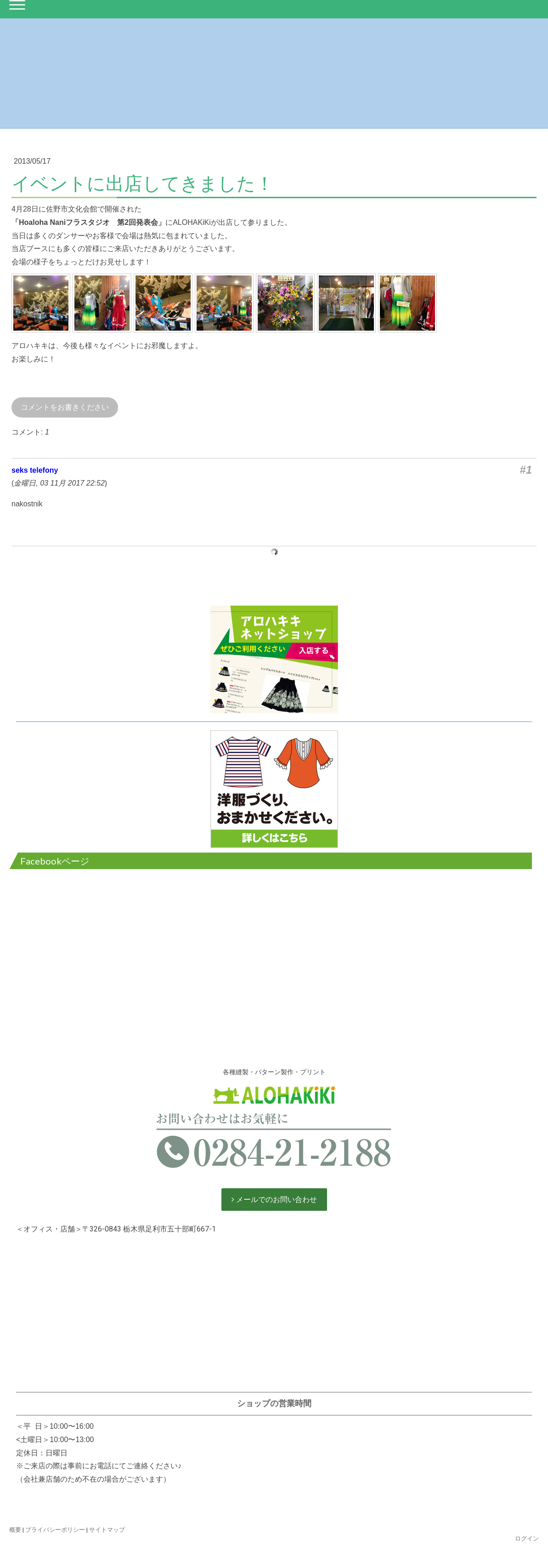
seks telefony (34, 470)
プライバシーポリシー (55, 1529)
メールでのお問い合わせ (275, 1199)
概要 (15, 1529)
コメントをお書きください (65, 407)
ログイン (527, 1538)
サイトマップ (107, 1529)
